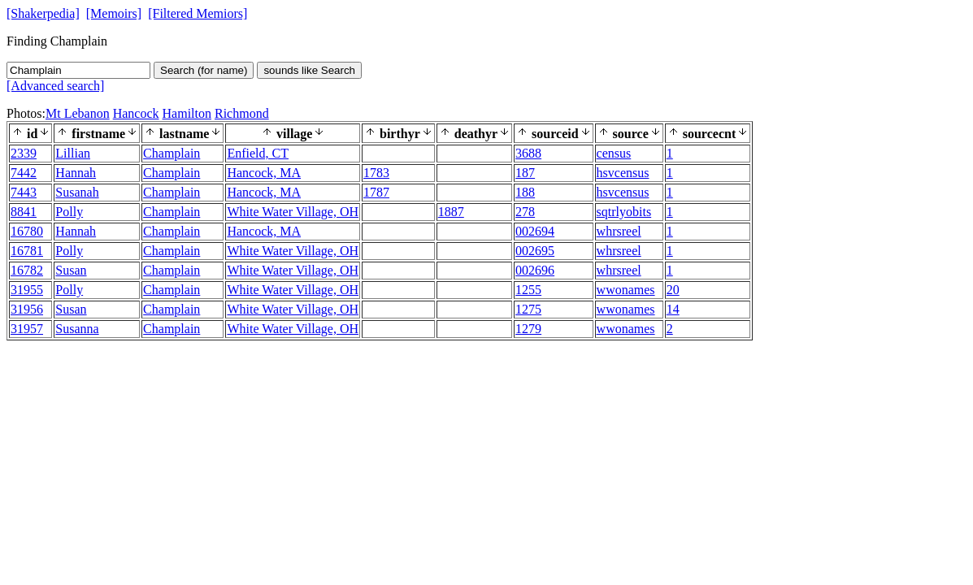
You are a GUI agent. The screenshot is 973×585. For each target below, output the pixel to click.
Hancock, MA (264, 173)
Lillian (72, 153)
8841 (24, 212)
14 (673, 309)
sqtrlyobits (624, 212)
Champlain (171, 153)
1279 (528, 329)
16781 (27, 251)
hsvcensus (623, 173)
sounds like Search (309, 70)
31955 (27, 290)
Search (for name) (203, 70)
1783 (376, 173)
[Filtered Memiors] (197, 13)
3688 (528, 153)
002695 (534, 251)
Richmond (242, 113)
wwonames (626, 290)
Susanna (76, 329)
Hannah (75, 173)
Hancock (136, 113)
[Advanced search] (55, 86)
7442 (24, 173)
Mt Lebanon (78, 113)
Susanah (76, 192)
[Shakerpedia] (43, 13)
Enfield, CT (258, 153)
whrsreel (619, 231)
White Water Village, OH (292, 212)
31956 (27, 309)
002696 (534, 270)
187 (525, 173)
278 (525, 212)
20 (673, 290)
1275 (528, 309)
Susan (70, 270)
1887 (451, 212)
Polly (69, 212)
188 (525, 192)
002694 (534, 231)
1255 (528, 290)
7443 (24, 192)
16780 (27, 231)
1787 (376, 192)
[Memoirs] (113, 13)
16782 (27, 270)
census (614, 153)
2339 (24, 153)
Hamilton (187, 113)
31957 (27, 329)
